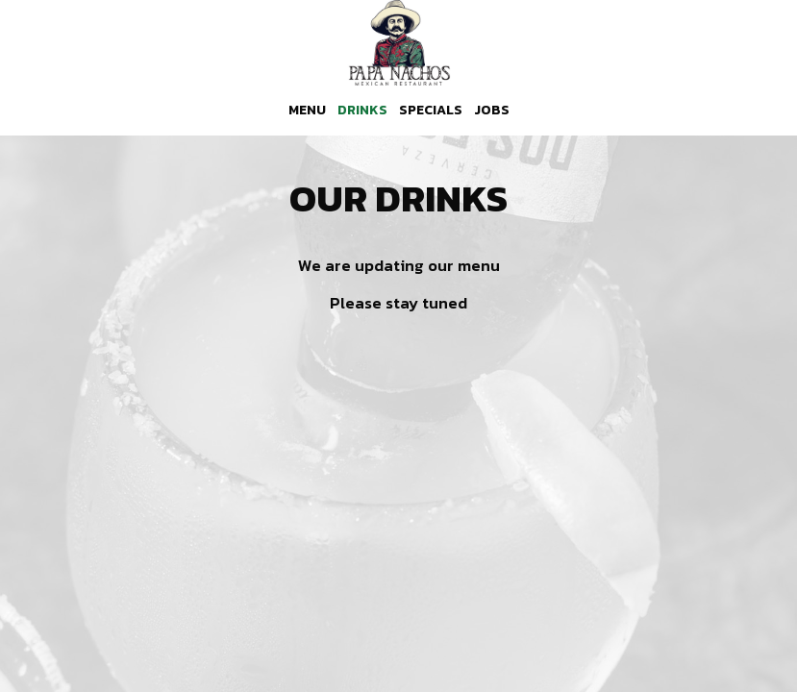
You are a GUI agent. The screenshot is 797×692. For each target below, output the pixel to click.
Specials (430, 110)
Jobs (492, 110)
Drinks (362, 110)
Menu (307, 110)
